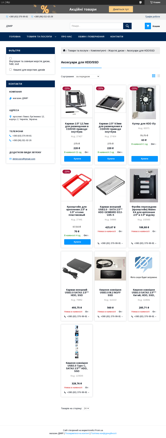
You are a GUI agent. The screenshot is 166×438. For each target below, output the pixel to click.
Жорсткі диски (116, 50)
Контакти (116, 36)
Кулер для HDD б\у (144, 123)
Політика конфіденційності (104, 433)
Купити (77, 159)
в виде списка (158, 76)
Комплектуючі (98, 50)
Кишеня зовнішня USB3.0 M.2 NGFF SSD (110, 292)
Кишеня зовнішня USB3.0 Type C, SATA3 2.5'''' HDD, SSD (77, 367)
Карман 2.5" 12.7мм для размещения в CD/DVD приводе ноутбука (77, 127)
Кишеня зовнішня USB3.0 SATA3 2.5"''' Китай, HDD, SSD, (144, 292)
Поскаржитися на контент (77, 433)
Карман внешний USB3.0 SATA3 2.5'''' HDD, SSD (77, 292)
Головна (14, 36)
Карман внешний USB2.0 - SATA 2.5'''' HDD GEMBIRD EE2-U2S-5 (110, 210)
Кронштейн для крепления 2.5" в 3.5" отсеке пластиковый (76, 210)
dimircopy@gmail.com (24, 159)
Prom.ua (99, 430)
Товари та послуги (39, 36)
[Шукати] (127, 26)
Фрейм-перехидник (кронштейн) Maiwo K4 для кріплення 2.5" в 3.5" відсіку (144, 210)
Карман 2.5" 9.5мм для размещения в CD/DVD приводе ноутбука (110, 127)
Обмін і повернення (91, 36)
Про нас (66, 36)
